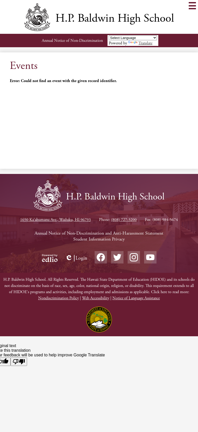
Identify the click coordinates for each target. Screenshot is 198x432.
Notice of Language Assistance (136, 298)
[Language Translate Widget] (133, 37)
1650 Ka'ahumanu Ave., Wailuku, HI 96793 (55, 219)
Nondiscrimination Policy (58, 298)
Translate (140, 43)
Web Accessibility (95, 298)
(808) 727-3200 (124, 219)
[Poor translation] (19, 361)
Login (76, 258)
